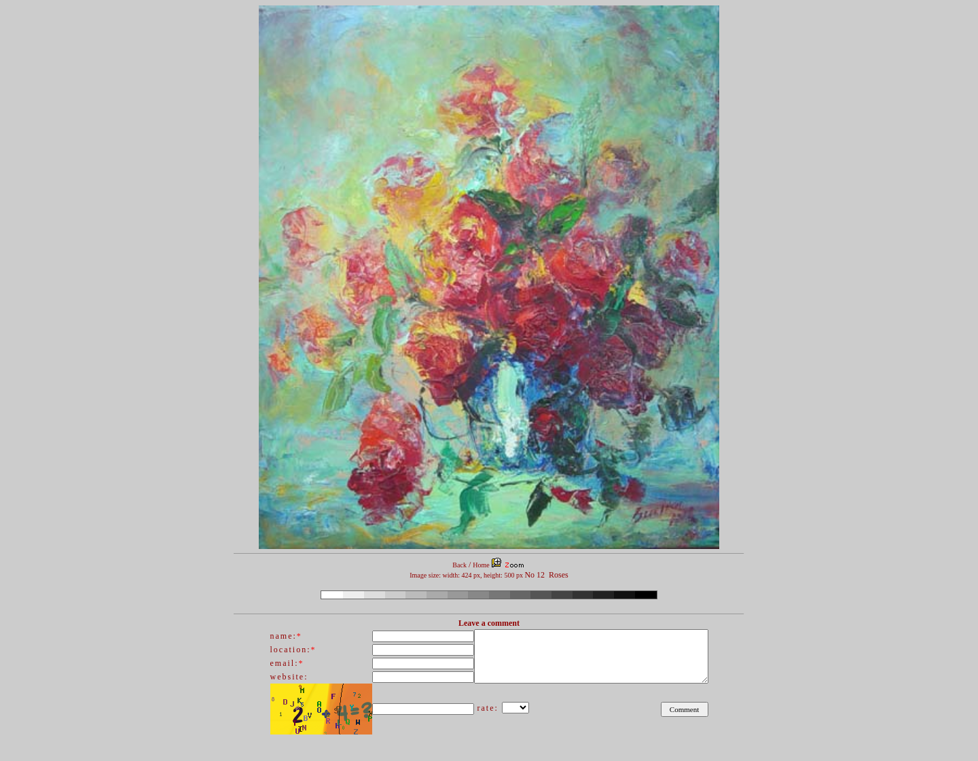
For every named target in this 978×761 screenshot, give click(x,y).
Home (481, 565)
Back (459, 565)
